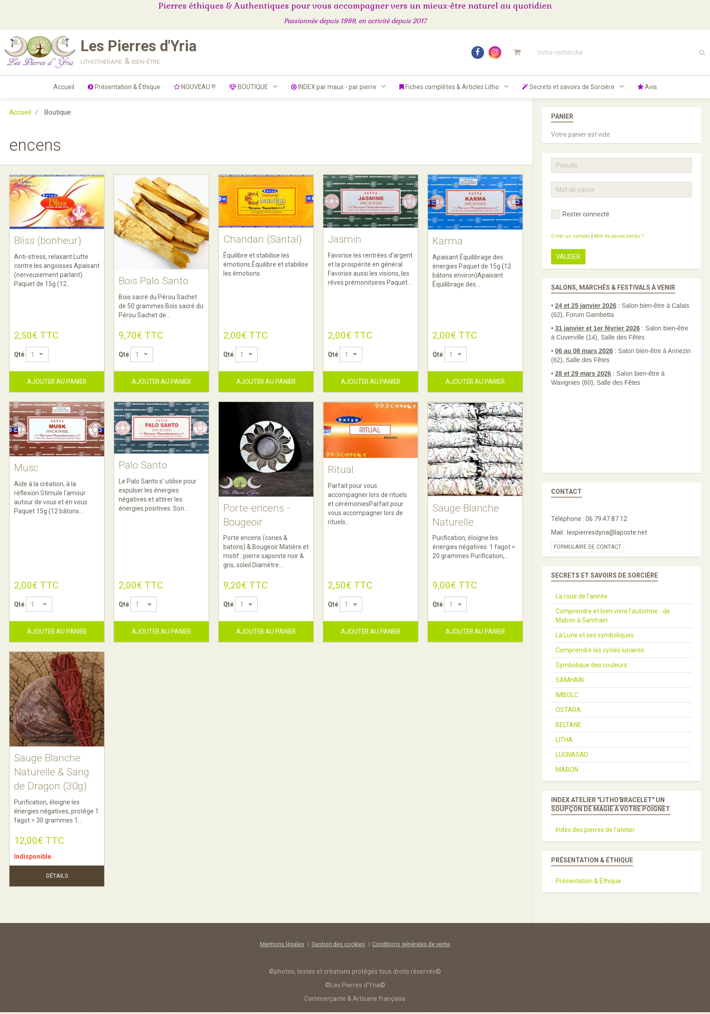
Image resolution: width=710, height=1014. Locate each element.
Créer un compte (570, 236)
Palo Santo (143, 465)
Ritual (341, 470)
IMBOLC (567, 694)
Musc (27, 469)
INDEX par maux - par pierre (334, 87)
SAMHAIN (570, 680)
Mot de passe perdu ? (618, 236)
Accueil (63, 87)
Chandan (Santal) (263, 239)
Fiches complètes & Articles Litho (449, 87)
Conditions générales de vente (411, 945)
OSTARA (568, 709)
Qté (19, 354)
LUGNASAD (572, 754)
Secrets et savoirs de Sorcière (569, 87)
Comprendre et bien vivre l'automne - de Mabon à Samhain (613, 615)
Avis (647, 87)
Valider (568, 256)
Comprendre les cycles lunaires (600, 650)
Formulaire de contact (587, 547)
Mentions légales (282, 945)
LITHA (564, 739)
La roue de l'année (582, 596)
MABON (567, 769)
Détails (57, 878)
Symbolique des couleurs (591, 665)
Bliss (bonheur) (49, 241)
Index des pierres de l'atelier (595, 829)
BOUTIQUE (249, 87)
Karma (447, 241)
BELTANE (568, 724)
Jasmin (345, 239)
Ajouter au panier (56, 381)
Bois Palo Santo (155, 281)
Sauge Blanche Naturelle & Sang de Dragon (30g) (52, 773)
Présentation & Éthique (124, 87)
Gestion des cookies (338, 945)
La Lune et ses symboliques (595, 635)
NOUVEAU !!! (195, 87)
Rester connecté (580, 214)
